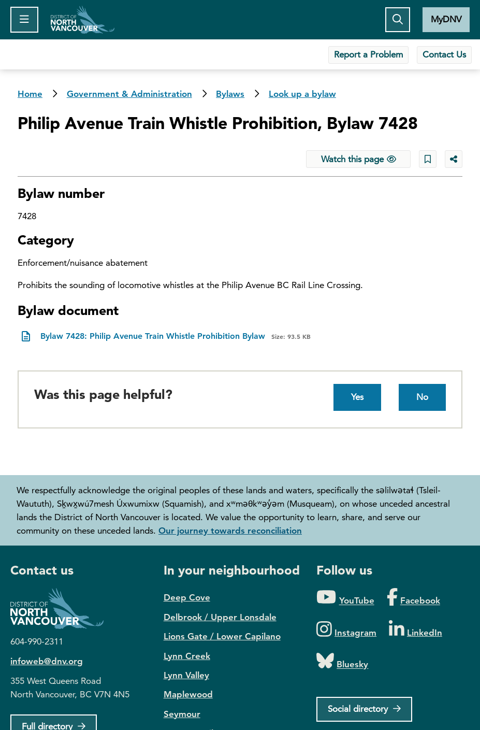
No (422, 397)
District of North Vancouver (62, 608)
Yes (357, 397)
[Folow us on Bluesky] (342, 661)
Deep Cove (187, 597)
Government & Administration (129, 94)
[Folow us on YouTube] (345, 597)
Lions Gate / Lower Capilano (222, 636)
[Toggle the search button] (397, 19)
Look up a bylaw (302, 94)
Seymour (182, 714)
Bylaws (230, 94)
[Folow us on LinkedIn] (415, 629)
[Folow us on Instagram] (346, 629)
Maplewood (188, 694)
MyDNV (446, 19)
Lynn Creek (187, 656)
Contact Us (444, 54)
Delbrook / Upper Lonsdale (220, 617)
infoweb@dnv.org (46, 661)
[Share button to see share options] (453, 159)
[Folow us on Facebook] (413, 597)
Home (82, 19)
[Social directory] (364, 709)
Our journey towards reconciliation (230, 530)
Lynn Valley (186, 675)
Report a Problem (368, 54)
